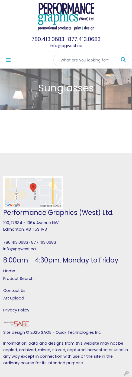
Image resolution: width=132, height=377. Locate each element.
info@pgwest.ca (66, 45)
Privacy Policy (16, 310)
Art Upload (13, 298)
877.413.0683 (84, 39)
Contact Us (14, 290)
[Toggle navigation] (8, 60)
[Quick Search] (85, 60)
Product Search (18, 278)
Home (9, 271)
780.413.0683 (47, 39)
